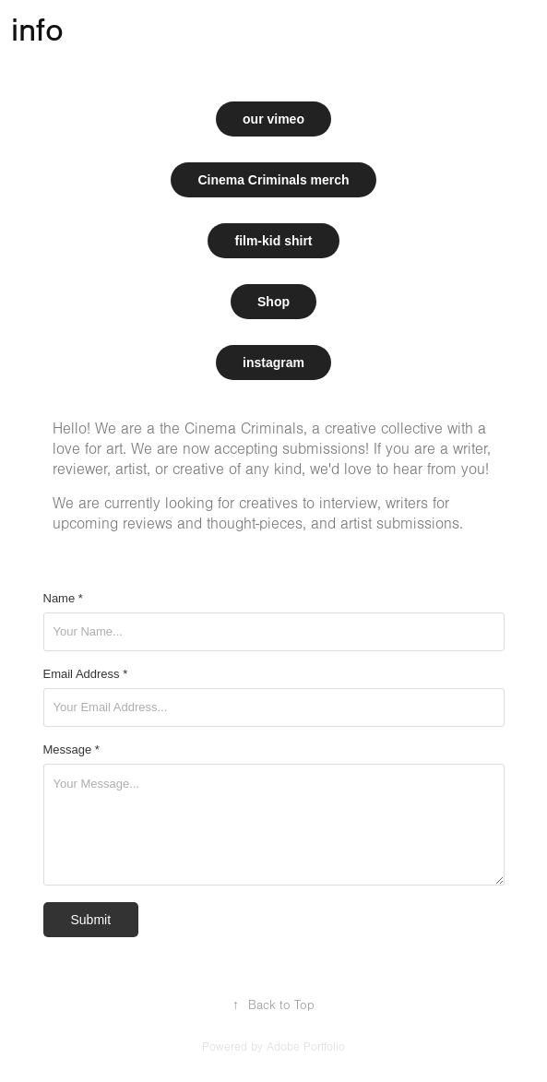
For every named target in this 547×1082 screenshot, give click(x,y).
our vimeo (273, 119)
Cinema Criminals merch (273, 179)
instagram (273, 362)
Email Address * (85, 674)
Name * (63, 598)
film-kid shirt (273, 240)
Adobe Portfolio (306, 1046)
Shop (273, 301)
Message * (71, 749)
